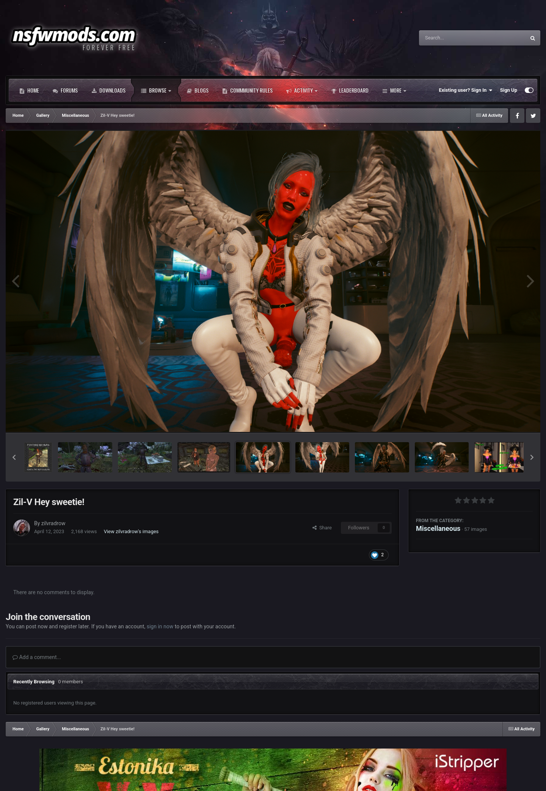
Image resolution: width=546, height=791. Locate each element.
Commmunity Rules (247, 90)
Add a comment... (37, 657)
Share (322, 527)
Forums (65, 90)
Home (29, 90)
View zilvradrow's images (131, 531)
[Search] (453, 38)
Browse (156, 90)
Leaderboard (349, 90)
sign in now (160, 626)
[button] (14, 457)
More (394, 90)
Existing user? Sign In (466, 90)
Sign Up (508, 90)
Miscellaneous (438, 528)
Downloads (108, 90)
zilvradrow (53, 523)
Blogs (197, 90)
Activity (301, 90)
